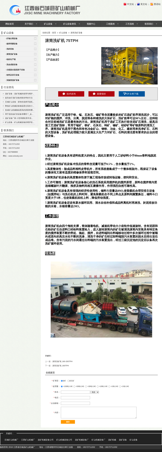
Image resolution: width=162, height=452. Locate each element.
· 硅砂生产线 (10, 59)
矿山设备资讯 (69, 23)
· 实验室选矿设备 (12, 80)
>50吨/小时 (78, 386)
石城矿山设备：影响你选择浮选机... (19, 102)
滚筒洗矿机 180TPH (60, 366)
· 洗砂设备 (9, 49)
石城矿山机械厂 (11, 440)
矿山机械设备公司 (64, 440)
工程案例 (110, 23)
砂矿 (63, 381)
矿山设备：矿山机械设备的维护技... (19, 122)
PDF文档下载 (131, 94)
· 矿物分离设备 (11, 38)
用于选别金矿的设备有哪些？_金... (19, 114)
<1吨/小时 (124, 386)
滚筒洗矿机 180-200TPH (62, 361)
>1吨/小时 (113, 386)
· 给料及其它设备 (12, 75)
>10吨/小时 (102, 386)
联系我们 (149, 23)
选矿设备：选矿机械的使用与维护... (19, 94)
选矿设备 (123, 440)
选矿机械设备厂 (82, 440)
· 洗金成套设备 (11, 64)
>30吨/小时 (90, 386)
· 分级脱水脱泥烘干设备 (15, 70)
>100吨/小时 (67, 386)
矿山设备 (48, 23)
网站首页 (9, 23)
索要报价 (101, 94)
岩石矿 (70, 381)
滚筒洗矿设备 (76, 33)
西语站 (157, 4)
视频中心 (91, 23)
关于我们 (29, 23)
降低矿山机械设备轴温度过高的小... (19, 106)
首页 (54, 33)
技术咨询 (71, 94)
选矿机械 (112, 440)
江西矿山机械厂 (28, 440)
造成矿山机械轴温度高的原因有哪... (19, 110)
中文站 (130, 4)
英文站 (143, 4)
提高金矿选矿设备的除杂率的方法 (19, 98)
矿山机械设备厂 (98, 440)
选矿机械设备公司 (46, 440)
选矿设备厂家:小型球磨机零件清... (19, 118)
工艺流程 (129, 23)
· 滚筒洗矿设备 (11, 54)
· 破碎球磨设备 (11, 44)
